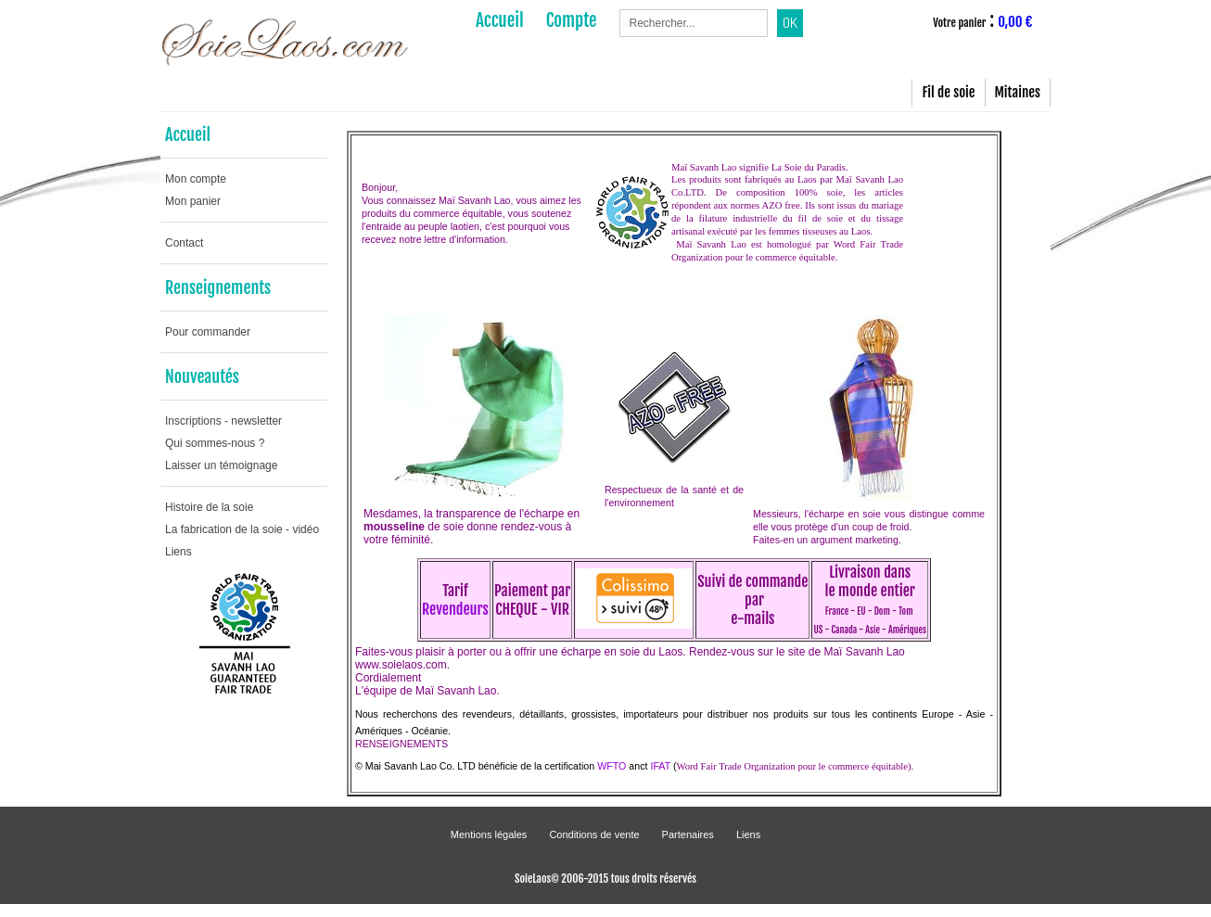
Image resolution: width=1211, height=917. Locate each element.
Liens (178, 551)
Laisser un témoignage (221, 465)
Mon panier (193, 201)
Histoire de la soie (209, 507)
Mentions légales (489, 834)
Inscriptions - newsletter (223, 420)
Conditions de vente (594, 834)
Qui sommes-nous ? (214, 443)
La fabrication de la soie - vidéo (242, 529)
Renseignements (218, 287)
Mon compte (195, 178)
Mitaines (1017, 92)
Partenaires (688, 834)
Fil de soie (948, 92)
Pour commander (207, 331)
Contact (184, 242)
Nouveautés (202, 376)
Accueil (187, 134)
